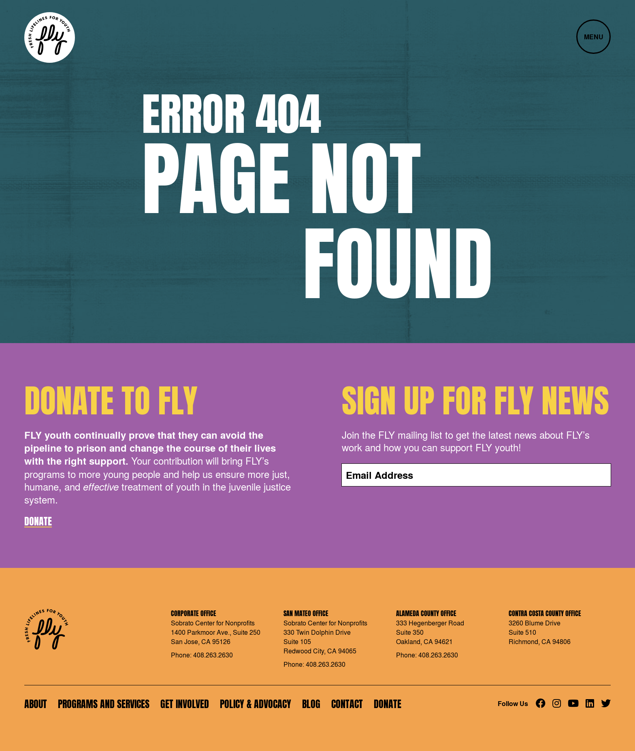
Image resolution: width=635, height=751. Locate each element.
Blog (311, 704)
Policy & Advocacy (255, 704)
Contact (347, 704)
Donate (38, 521)
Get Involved (184, 704)
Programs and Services (103, 704)
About (35, 704)
